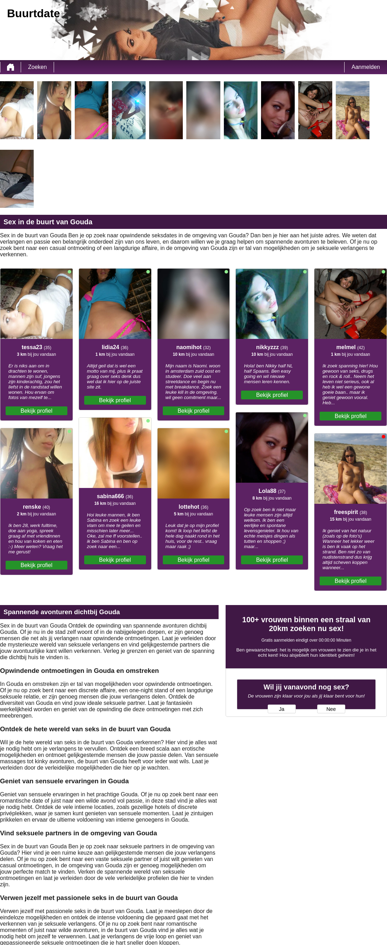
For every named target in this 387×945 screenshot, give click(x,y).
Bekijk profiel (37, 411)
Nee (331, 709)
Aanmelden (366, 67)
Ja (281, 709)
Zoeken (37, 67)
